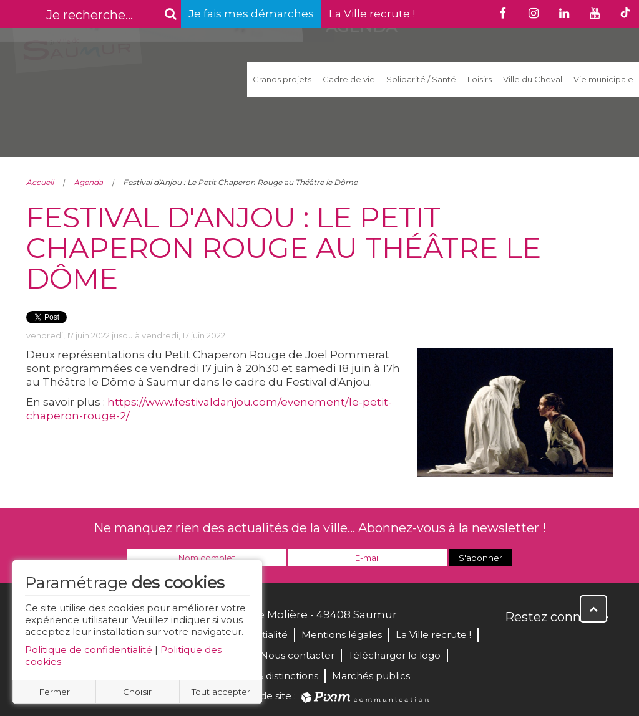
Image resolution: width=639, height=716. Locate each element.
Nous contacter (297, 655)
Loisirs (479, 79)
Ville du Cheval (532, 79)
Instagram (598, 643)
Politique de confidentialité (88, 650)
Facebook (515, 643)
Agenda (88, 182)
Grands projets (282, 79)
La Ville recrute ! (372, 13)
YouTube (570, 643)
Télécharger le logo (394, 655)
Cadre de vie (349, 79)
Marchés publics (371, 676)
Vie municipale (603, 79)
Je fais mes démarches (251, 13)
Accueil (40, 182)
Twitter (543, 643)
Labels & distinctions (270, 676)
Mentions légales (341, 635)
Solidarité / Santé (421, 79)
